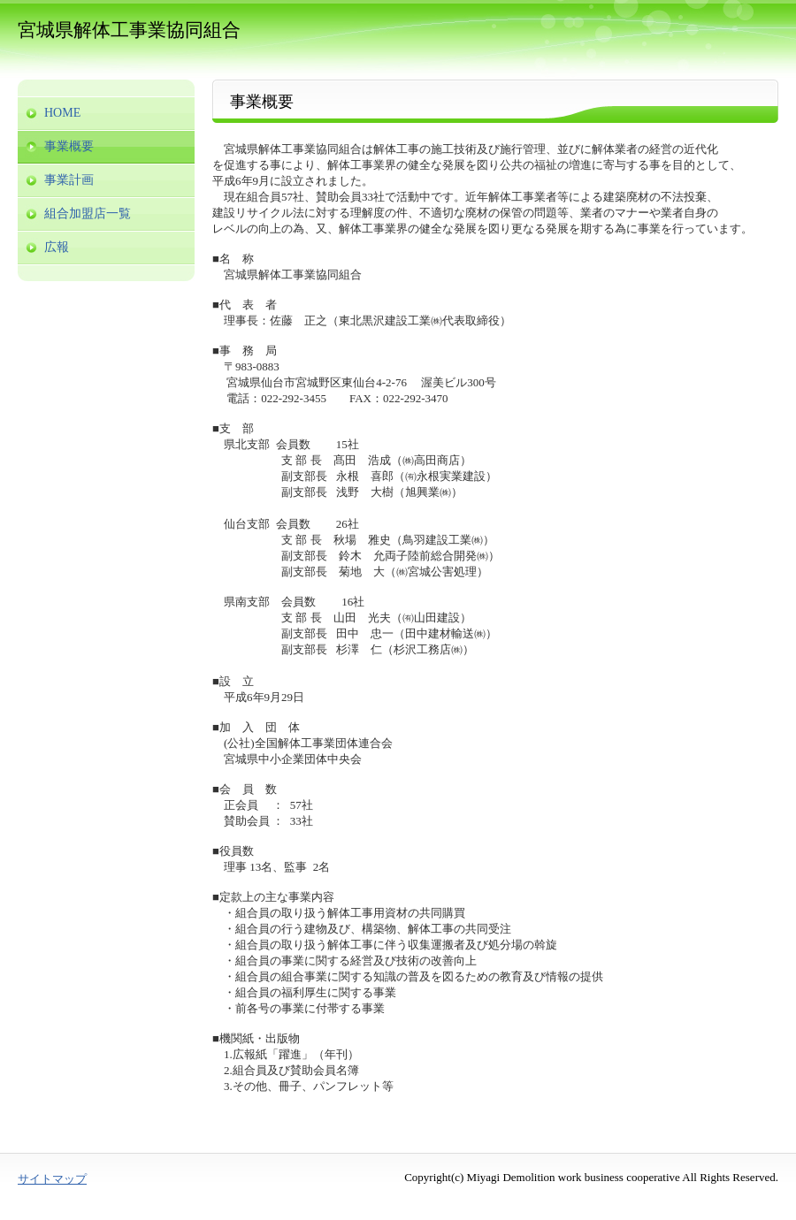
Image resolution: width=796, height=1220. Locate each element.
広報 (56, 247)
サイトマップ (52, 1179)
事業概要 (69, 146)
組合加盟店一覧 (87, 213)
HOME (62, 112)
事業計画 (69, 180)
